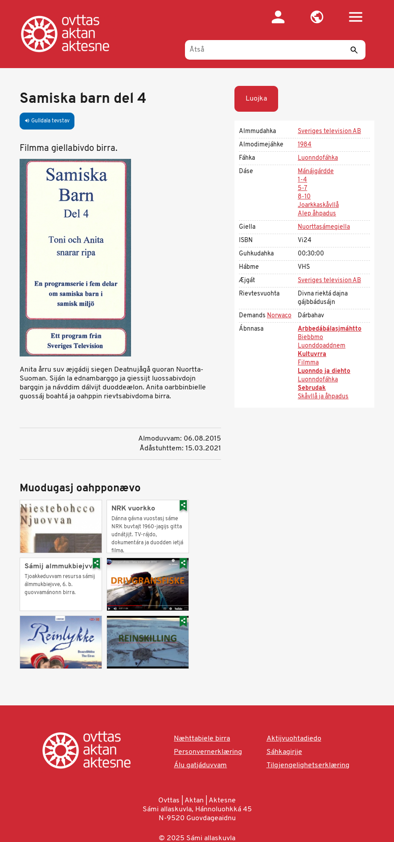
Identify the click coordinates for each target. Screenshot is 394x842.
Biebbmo (310, 337)
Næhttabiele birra (202, 738)
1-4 (302, 180)
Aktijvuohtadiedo (294, 738)
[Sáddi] (354, 50)
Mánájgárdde (316, 171)
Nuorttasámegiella (324, 227)
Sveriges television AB (329, 131)
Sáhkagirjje (284, 752)
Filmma (308, 363)
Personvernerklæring (208, 752)
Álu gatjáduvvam (200, 765)
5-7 (302, 188)
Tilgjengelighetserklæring (308, 765)
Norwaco (279, 316)
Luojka (256, 98)
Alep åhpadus (317, 214)
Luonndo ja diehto (324, 371)
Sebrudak (312, 388)
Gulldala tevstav (47, 121)
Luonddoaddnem (321, 346)
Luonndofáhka (318, 158)
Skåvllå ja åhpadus (323, 397)
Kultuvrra (312, 354)
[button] (317, 17)
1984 (305, 145)
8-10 (304, 197)
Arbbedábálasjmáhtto (329, 329)
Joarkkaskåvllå (318, 205)
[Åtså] (275, 50)
